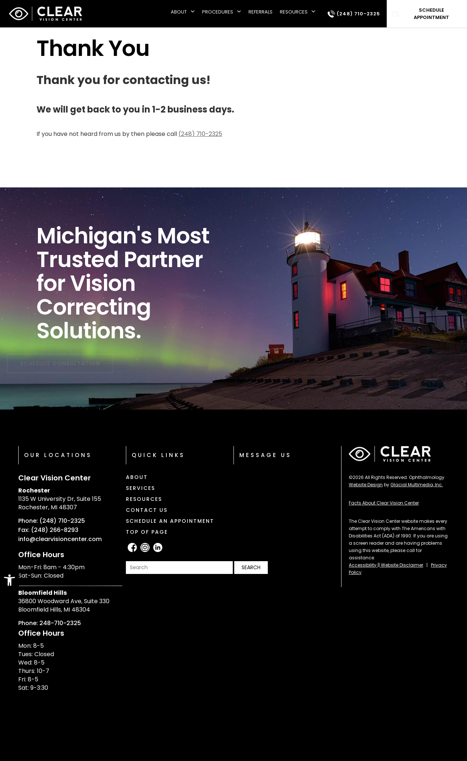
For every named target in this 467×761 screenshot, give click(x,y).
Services (140, 488)
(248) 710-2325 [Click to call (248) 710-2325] (200, 134)
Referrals (260, 11)
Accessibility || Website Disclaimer (386, 565)
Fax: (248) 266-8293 (48, 530)
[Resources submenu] (313, 14)
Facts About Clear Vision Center (384, 503)
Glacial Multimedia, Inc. (416, 485)
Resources (294, 11)
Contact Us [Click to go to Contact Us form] (146, 510)
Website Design (366, 485)
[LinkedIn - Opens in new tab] (157, 547)
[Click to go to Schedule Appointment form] (427, 13)
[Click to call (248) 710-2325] (354, 13)
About (179, 11)
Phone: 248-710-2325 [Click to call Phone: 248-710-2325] (49, 623)
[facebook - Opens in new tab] (132, 547)
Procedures (217, 11)
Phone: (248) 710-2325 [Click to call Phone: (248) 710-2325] (51, 521)
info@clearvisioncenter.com (60, 539)
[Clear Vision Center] (45, 14)
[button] (9, 580)
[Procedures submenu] (239, 14)
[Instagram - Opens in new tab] (145, 547)
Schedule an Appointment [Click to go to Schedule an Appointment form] (170, 521)
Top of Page (147, 532)
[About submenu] (193, 14)
